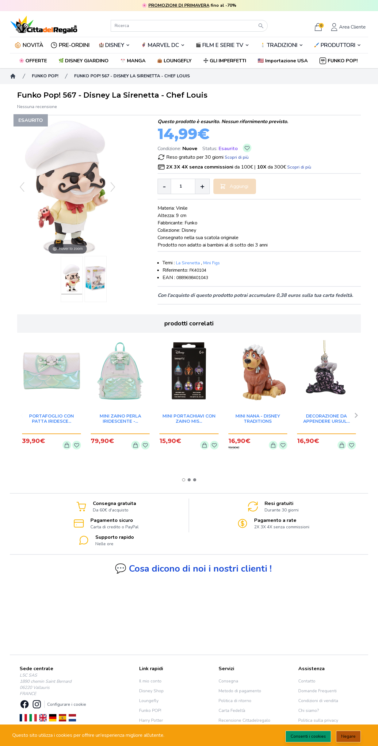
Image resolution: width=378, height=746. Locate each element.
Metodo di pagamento (240, 691)
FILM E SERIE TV (222, 45)
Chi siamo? (308, 710)
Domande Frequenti (317, 691)
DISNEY (114, 45)
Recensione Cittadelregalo (244, 720)
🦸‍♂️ (163, 45)
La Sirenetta (188, 263)
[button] (283, 61)
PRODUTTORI (338, 45)
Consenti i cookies (308, 736)
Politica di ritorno (235, 701)
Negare (348, 736)
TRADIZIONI (282, 45)
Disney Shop (151, 691)
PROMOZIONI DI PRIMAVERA (178, 5)
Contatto (306, 681)
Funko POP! (150, 710)
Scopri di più (237, 157)
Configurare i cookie (66, 704)
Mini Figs (211, 263)
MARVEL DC (163, 45)
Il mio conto (150, 681)
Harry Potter (151, 720)
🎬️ (223, 45)
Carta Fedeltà (232, 710)
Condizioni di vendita (318, 701)
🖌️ (337, 45)
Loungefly (148, 701)
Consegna (228, 681)
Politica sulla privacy (318, 720)
